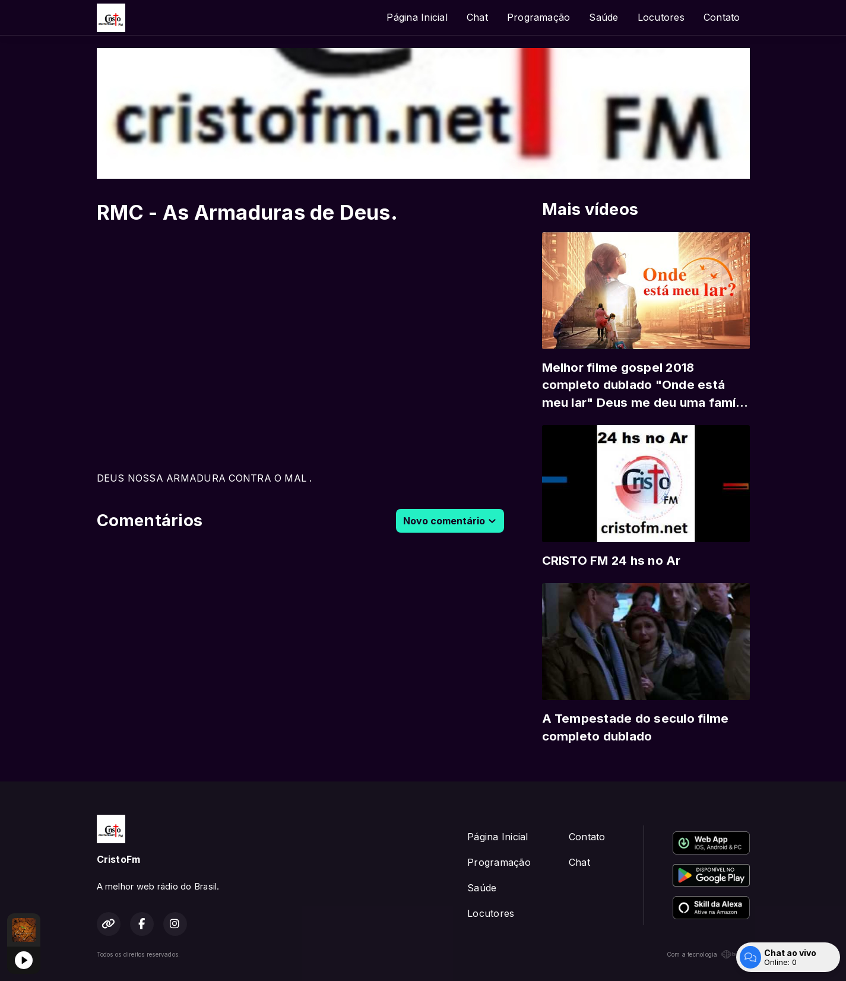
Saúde (603, 17)
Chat (477, 17)
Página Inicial (416, 17)
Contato (722, 17)
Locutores (661, 17)
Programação (539, 17)
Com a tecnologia (708, 954)
